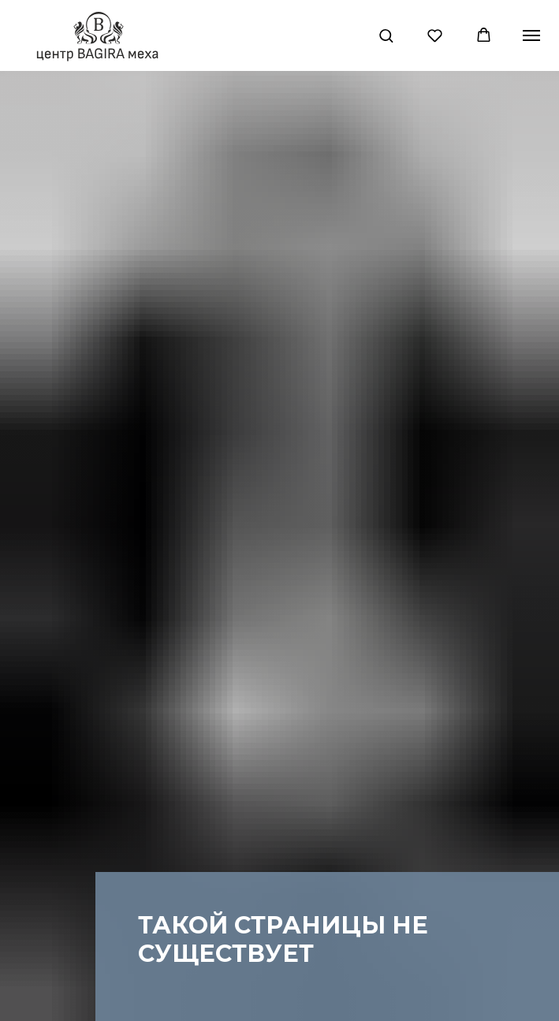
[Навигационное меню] (531, 35)
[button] (385, 35)
